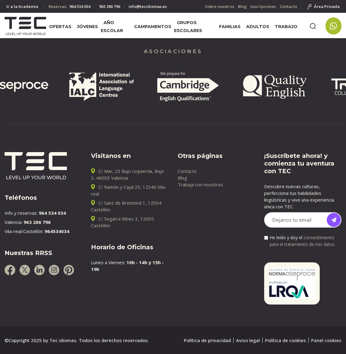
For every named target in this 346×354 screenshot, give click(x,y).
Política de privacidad (207, 340)
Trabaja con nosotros (200, 184)
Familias (230, 26)
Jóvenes (87, 26)
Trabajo (286, 26)
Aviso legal (248, 340)
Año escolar (112, 26)
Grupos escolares (188, 26)
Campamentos (152, 26)
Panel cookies (326, 340)
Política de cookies (285, 340)
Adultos (257, 26)
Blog (182, 178)
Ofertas (60, 26)
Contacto (187, 171)
